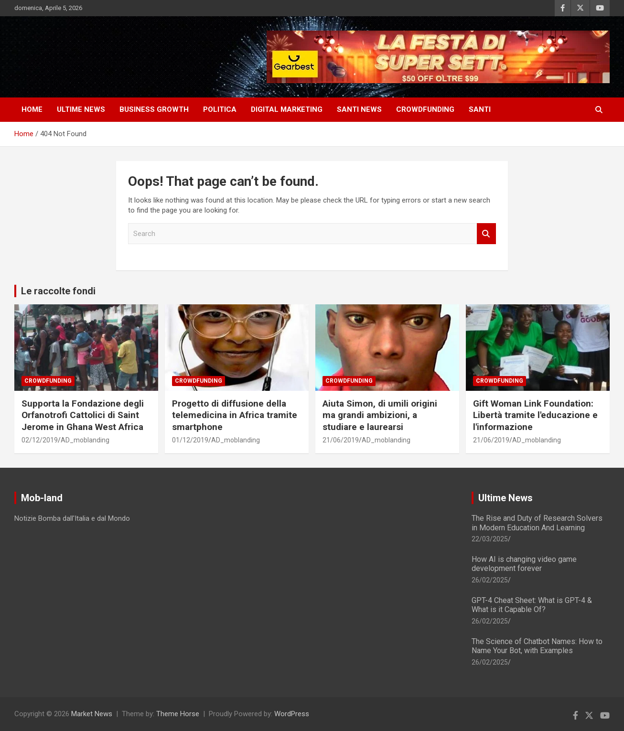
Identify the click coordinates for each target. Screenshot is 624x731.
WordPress (291, 714)
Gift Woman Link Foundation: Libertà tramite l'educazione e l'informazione (535, 415)
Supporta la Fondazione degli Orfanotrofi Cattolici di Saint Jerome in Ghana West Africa (83, 415)
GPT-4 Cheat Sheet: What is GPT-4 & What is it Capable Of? (532, 605)
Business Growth (154, 109)
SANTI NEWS (359, 109)
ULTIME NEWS (81, 109)
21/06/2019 (341, 440)
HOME (32, 109)
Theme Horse (177, 714)
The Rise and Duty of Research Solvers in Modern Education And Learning (537, 523)
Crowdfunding (48, 380)
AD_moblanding (85, 440)
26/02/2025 (490, 580)
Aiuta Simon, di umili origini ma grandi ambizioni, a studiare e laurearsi (380, 415)
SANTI (480, 109)
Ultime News (505, 498)
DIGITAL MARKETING (287, 109)
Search (486, 234)
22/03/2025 (490, 539)
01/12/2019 (190, 440)
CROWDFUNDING (425, 109)
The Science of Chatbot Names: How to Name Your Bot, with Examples (537, 646)
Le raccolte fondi (58, 291)
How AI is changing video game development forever (524, 564)
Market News (91, 714)
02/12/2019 (40, 440)
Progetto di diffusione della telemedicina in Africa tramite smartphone (234, 415)
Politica (220, 109)
